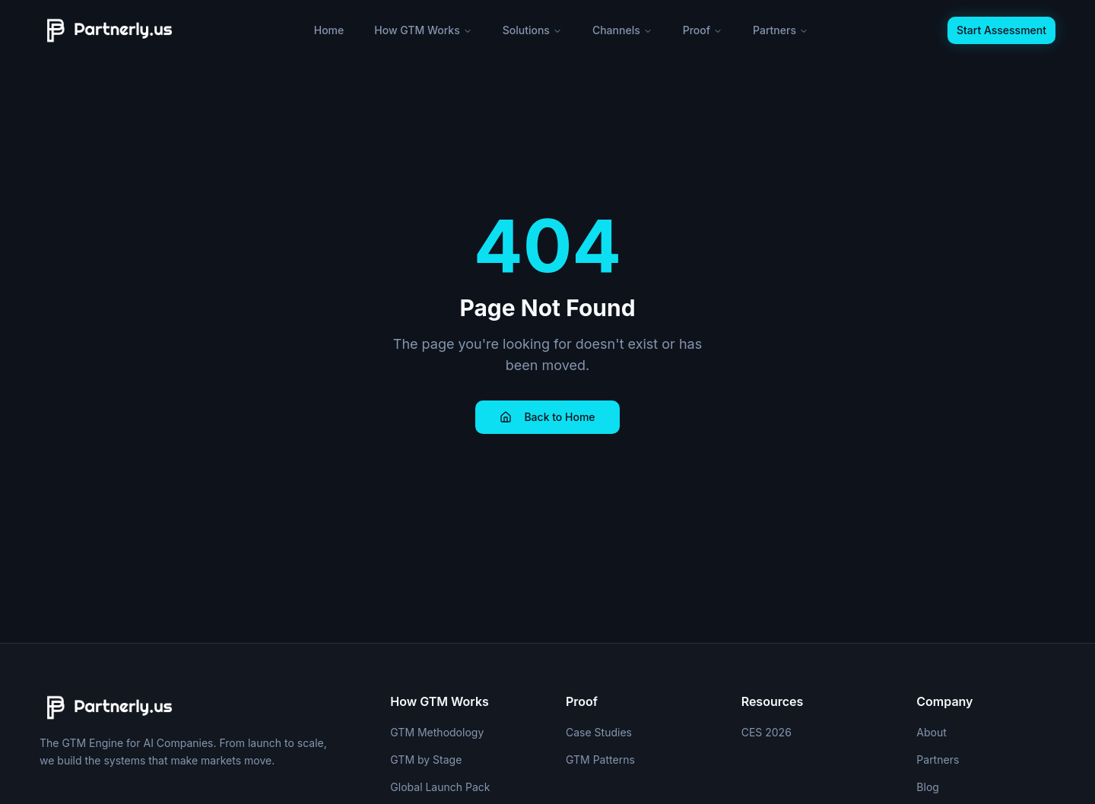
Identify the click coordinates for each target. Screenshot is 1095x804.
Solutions (532, 30)
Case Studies (599, 732)
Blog (927, 786)
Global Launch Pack (440, 786)
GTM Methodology (437, 732)
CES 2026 (766, 732)
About (931, 732)
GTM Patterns (600, 759)
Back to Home (547, 416)
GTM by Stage (426, 759)
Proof (702, 30)
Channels (622, 30)
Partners (780, 30)
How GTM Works (422, 30)
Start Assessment (1001, 30)
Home (329, 30)
